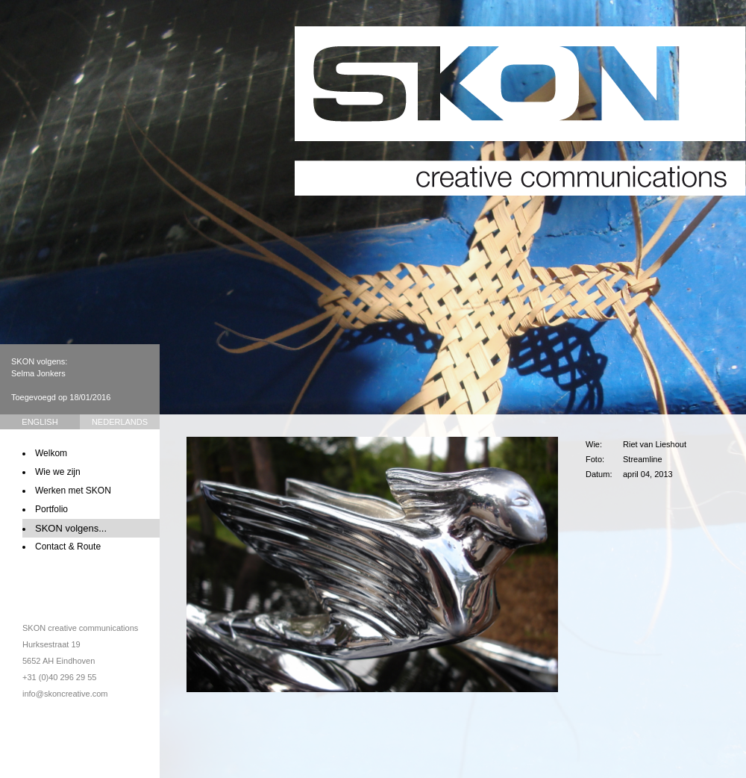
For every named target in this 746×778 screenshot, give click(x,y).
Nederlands (120, 421)
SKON (520, 111)
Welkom (51, 453)
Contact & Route (68, 546)
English (39, 421)
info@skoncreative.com (65, 693)
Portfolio (51, 509)
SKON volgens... (71, 528)
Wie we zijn (58, 472)
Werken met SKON (73, 490)
